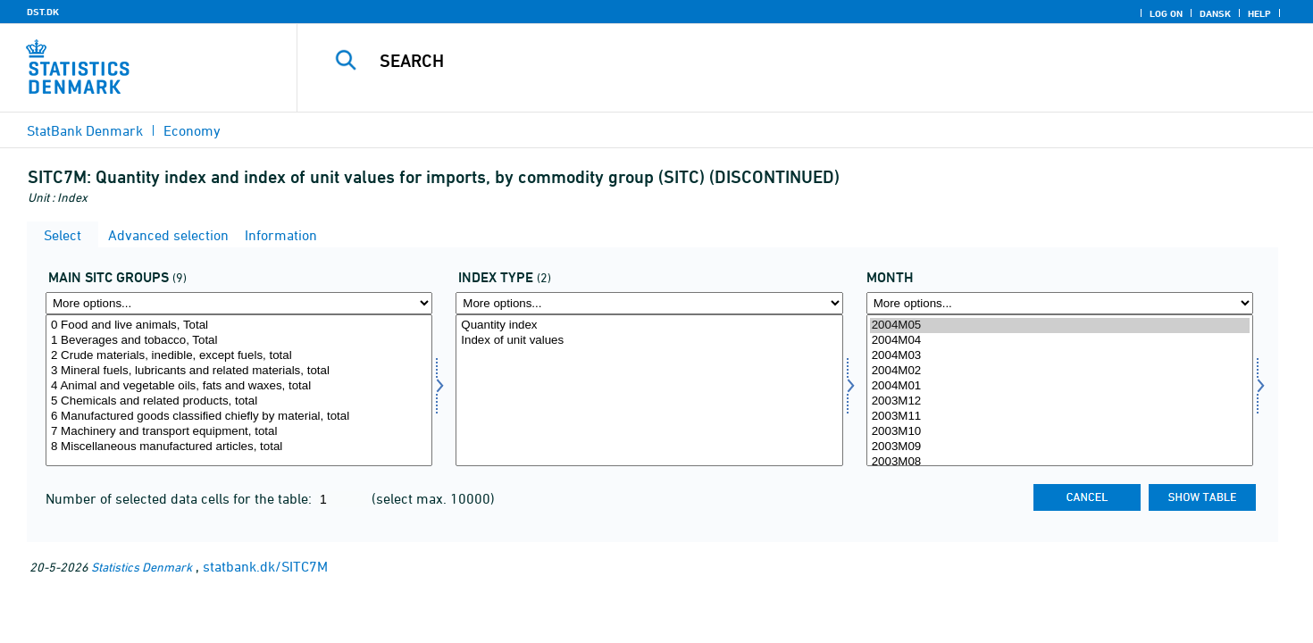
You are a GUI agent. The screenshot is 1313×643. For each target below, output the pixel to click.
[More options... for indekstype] (649, 303)
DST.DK (43, 11)
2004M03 (1060, 355)
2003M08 (1060, 462)
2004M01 (1060, 386)
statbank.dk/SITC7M (265, 566)
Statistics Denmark (141, 566)
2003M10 (1060, 431)
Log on (1166, 13)
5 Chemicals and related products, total (239, 401)
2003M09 (1060, 447)
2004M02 (1060, 371)
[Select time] (1059, 390)
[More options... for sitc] (239, 303)
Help (1259, 13)
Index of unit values (649, 340)
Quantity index (649, 325)
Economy (192, 130)
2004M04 (1060, 340)
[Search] (773, 61)
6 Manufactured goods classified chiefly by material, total (239, 416)
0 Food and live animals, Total (239, 325)
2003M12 (1060, 401)
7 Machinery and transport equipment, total (239, 431)
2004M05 (1060, 325)
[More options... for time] (1059, 303)
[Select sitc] (239, 390)
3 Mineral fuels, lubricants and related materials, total (239, 371)
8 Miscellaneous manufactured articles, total (239, 447)
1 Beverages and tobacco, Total (239, 340)
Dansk (1215, 13)
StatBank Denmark (85, 130)
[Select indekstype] (649, 390)
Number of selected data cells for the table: (180, 498)
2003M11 (1060, 416)
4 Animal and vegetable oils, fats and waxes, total (239, 386)
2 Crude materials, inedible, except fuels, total (239, 355)
